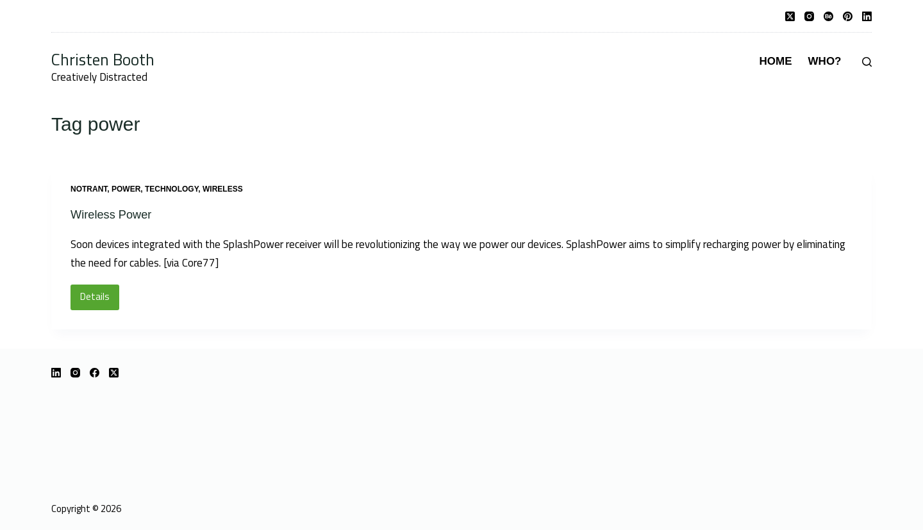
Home (776, 61)
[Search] (867, 62)
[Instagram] (809, 16)
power (126, 189)
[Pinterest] (847, 16)
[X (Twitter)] (790, 16)
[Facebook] (94, 372)
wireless (223, 189)
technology (171, 189)
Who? (825, 61)
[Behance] (828, 16)
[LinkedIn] (867, 16)
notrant (89, 189)
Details (99, 299)
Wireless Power (115, 214)
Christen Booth (102, 59)
